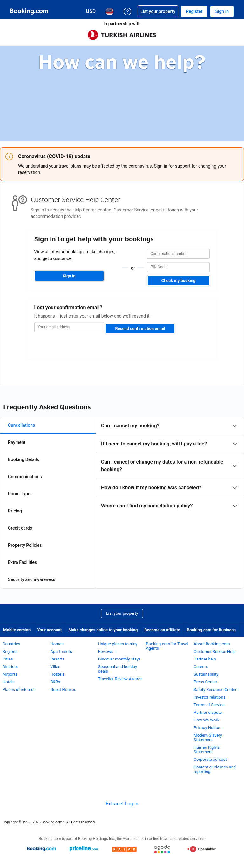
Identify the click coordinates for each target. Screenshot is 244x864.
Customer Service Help (215, 651)
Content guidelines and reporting (215, 769)
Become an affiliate (162, 629)
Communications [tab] (25, 476)
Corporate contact (210, 759)
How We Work (207, 720)
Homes (57, 643)
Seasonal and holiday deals (117, 668)
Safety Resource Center (215, 689)
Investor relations (210, 697)
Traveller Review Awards (120, 678)
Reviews (105, 651)
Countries (11, 643)
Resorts (57, 659)
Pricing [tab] (15, 510)
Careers (201, 666)
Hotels (9, 682)
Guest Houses (63, 689)
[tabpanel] (170, 466)
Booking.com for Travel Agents (167, 646)
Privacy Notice (207, 727)
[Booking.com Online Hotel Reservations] (29, 11)
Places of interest (19, 689)
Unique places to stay (117, 643)
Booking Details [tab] (23, 459)
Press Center (205, 682)
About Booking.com (212, 643)
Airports (10, 674)
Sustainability (206, 674)
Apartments (61, 651)
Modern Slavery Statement (208, 737)
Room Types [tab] (20, 493)
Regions (10, 651)
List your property (122, 613)
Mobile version (16, 629)
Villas (55, 666)
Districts (10, 666)
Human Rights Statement (207, 749)
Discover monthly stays (119, 659)
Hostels (57, 674)
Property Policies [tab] (25, 545)
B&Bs (55, 682)
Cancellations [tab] (21, 425)
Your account (49, 629)
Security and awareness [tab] (31, 579)
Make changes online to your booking (103, 629)
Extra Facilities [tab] (22, 562)
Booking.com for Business (211, 629)
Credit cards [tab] (20, 528)
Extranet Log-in (122, 804)
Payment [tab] (16, 442)
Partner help (205, 659)
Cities (8, 659)
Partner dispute (208, 712)
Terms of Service (209, 704)
